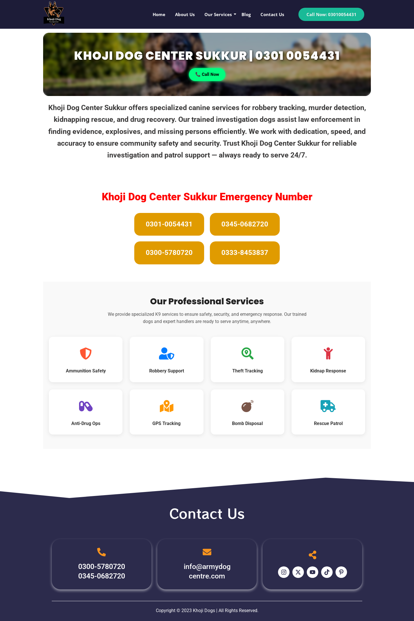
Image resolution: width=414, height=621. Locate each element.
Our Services (219, 14)
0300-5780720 (169, 253)
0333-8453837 (244, 253)
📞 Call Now (207, 74)
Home (159, 14)
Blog (246, 14)
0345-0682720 (244, 224)
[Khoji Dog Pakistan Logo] (54, 13)
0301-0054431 (169, 224)
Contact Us (272, 14)
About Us (185, 14)
